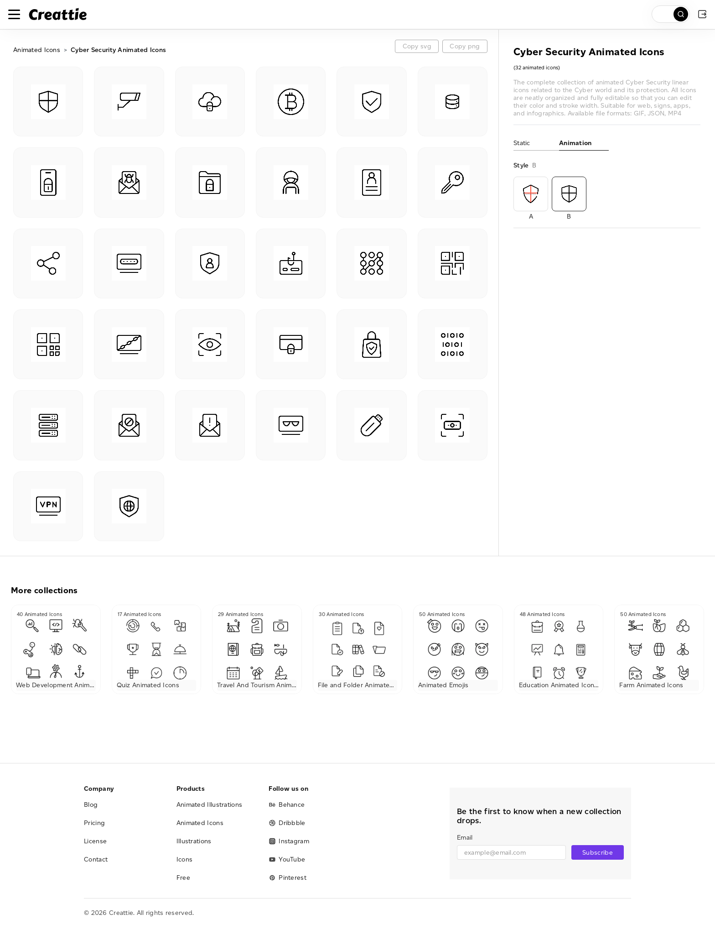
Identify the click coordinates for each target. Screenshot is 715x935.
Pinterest (287, 878)
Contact (96, 859)
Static (521, 143)
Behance (287, 805)
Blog (91, 805)
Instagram (289, 841)
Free (183, 878)
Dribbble (287, 823)
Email (464, 837)
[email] (511, 852)
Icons (184, 859)
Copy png (465, 46)
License (95, 841)
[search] (671, 14)
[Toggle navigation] (14, 14)
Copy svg (417, 46)
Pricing (94, 823)
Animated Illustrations (209, 805)
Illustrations (194, 841)
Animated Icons (36, 50)
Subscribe (597, 853)
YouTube (287, 859)
